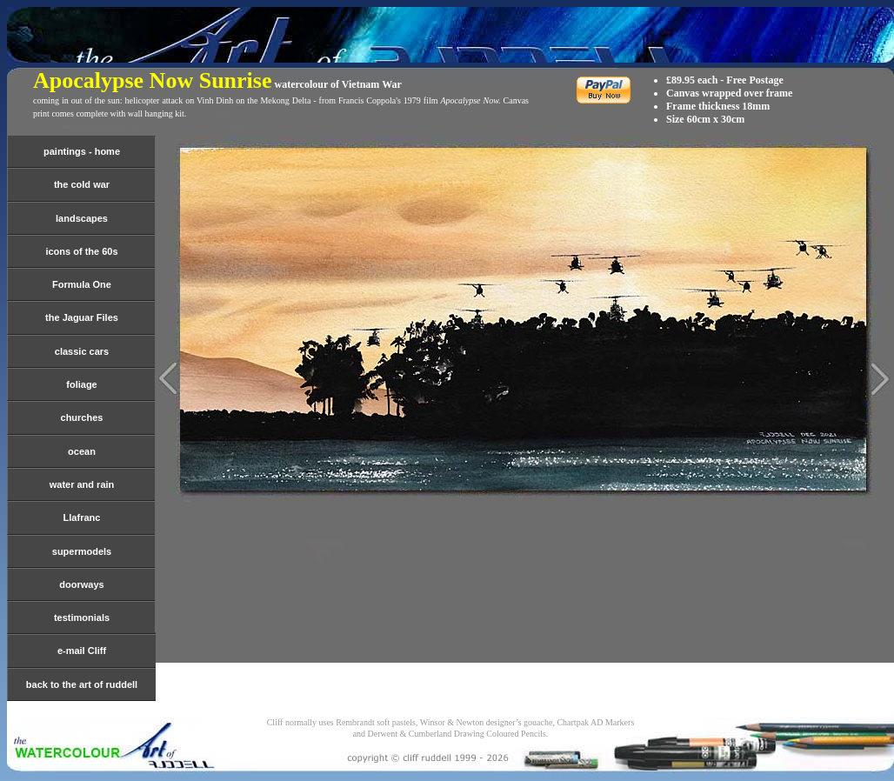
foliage (81, 384)
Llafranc (82, 517)
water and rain (82, 484)
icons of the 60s (81, 251)
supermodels (81, 551)
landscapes (82, 218)
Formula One (81, 284)
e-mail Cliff (81, 650)
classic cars (82, 351)
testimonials (82, 617)
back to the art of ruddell (81, 684)
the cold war (82, 184)
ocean (82, 451)
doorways (81, 584)
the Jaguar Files (81, 317)
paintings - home (81, 151)
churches (82, 417)
